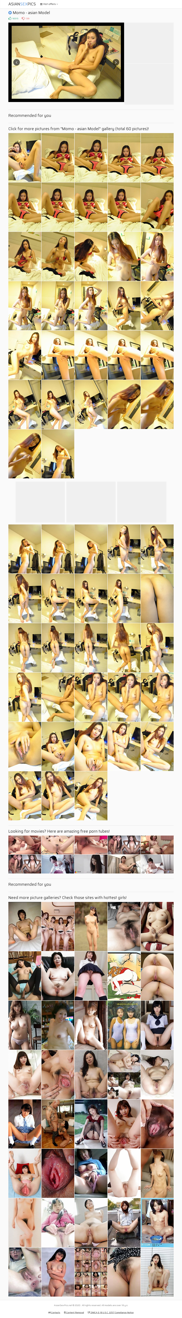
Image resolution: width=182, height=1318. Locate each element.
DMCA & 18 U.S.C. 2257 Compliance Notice (111, 1312)
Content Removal (74, 1312)
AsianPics (22, 4)
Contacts (54, 1312)
